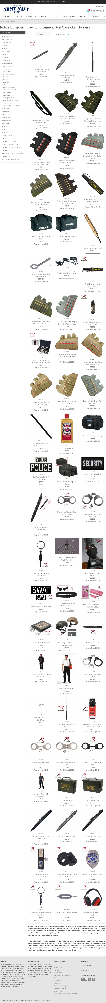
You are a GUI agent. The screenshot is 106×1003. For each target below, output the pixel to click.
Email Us (86, 970)
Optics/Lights (6, 111)
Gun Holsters (6, 77)
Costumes (5, 132)
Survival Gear (6, 42)
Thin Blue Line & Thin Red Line (12, 105)
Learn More (64, 1)
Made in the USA (7, 39)
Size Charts (57, 983)
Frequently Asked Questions (62, 975)
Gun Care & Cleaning (9, 74)
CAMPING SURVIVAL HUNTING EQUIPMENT (13, 154)
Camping (5, 57)
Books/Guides (6, 120)
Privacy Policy (58, 972)
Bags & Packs (69, 17)
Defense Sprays (7, 69)
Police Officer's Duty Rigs (10, 90)
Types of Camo (7, 135)
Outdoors (19, 17)
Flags (57, 17)
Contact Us (57, 980)
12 (60, 34)
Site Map (56, 978)
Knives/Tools (6, 60)
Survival (95, 17)
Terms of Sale (58, 967)
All (68, 34)
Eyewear (4, 54)
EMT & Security (7, 71)
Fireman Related (7, 103)
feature (4, 138)
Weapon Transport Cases (10, 100)
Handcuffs (6, 82)
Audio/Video (6, 117)
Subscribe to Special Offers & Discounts (65, 993)
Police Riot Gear (7, 92)
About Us (57, 970)
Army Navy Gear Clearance (11, 159)
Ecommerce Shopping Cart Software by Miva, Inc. (37, 1000)
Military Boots (6, 51)
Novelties (82, 17)
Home (2, 21)
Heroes (44, 17)
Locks (4, 84)
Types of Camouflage (60, 986)
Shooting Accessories (9, 98)
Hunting (4, 126)
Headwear (5, 48)
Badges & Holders (8, 66)
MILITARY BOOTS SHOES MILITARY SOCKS (11, 148)
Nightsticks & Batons (9, 87)
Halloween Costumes (60, 988)
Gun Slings (6, 79)
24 (64, 34)
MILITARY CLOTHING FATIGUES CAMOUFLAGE (11, 142)
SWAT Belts (6, 95)
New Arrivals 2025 (8, 36)
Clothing (6, 17)
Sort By (32, 34)
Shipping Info (58, 991)
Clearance (5, 129)
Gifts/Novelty (6, 108)
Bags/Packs (5, 123)
